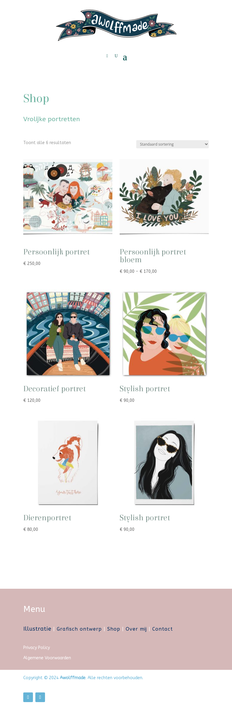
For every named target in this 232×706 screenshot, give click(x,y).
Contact (162, 629)
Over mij (136, 629)
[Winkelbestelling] (172, 144)
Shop (113, 629)
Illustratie (37, 629)
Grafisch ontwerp (79, 629)
